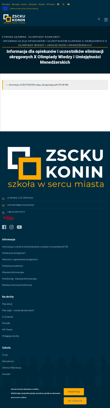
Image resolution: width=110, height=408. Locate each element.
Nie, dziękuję (75, 401)
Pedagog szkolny (10, 335)
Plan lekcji (6, 4)
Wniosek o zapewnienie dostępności (20, 259)
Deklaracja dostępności (13, 252)
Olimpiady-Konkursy (44, 36)
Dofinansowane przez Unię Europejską (24, 8)
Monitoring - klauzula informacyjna (19, 278)
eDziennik (33, 4)
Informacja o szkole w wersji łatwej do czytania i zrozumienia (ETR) (35, 246)
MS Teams (51, 4)
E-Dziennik (7, 316)
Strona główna (14, 36)
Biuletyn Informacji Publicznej (17, 284)
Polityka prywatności (12, 265)
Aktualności (8, 361)
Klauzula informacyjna (13, 272)
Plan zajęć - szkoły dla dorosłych (18, 310)
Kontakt (6, 374)
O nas (5, 354)
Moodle (42, 4)
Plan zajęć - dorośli (19, 4)
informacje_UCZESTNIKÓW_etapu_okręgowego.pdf (33, 85)
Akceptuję (74, 392)
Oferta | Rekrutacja (11, 367)
